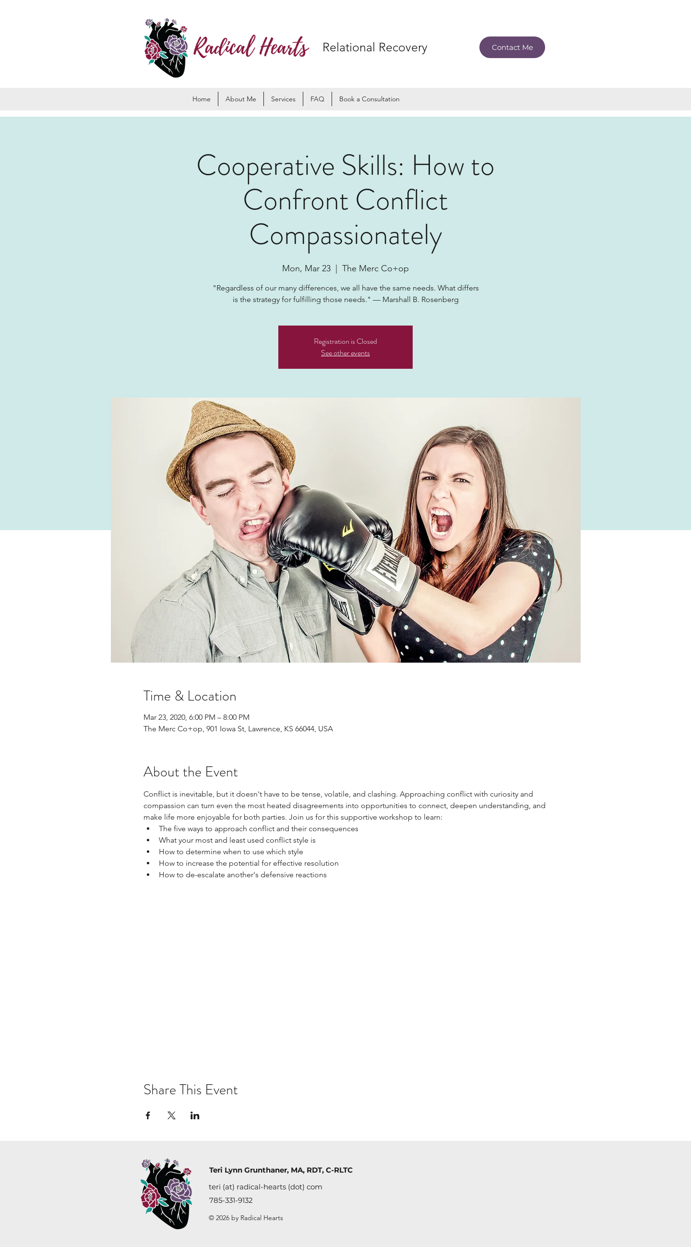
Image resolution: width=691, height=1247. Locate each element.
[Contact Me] (512, 47)
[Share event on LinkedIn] (195, 1115)
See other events (345, 352)
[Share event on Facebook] (148, 1115)
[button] (283, 99)
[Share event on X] (171, 1115)
